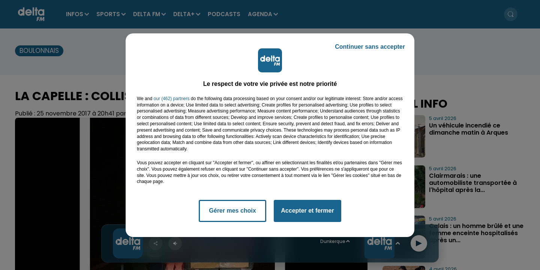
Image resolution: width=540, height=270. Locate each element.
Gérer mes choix (232, 210)
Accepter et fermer (307, 210)
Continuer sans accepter (370, 47)
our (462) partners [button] (171, 98)
